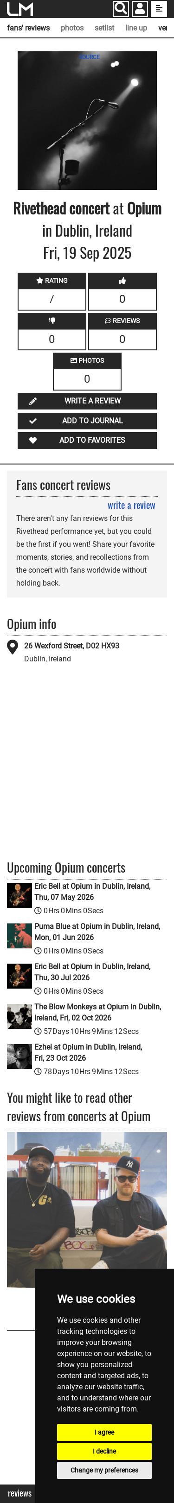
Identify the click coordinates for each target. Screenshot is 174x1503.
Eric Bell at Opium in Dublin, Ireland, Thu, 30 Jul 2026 (92, 972)
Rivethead (39, 208)
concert (88, 208)
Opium (144, 208)
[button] (140, 10)
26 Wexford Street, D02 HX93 (71, 646)
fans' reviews (28, 28)
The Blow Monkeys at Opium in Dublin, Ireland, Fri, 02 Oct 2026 (97, 1012)
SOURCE (89, 57)
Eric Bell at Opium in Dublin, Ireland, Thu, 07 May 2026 (92, 892)
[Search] (121, 9)
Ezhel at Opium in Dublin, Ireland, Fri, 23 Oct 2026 (88, 1053)
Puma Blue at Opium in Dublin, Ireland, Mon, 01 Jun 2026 (97, 932)
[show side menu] (159, 9)
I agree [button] (104, 1432)
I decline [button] (104, 1451)
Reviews (20, 1493)
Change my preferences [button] (104, 1470)
